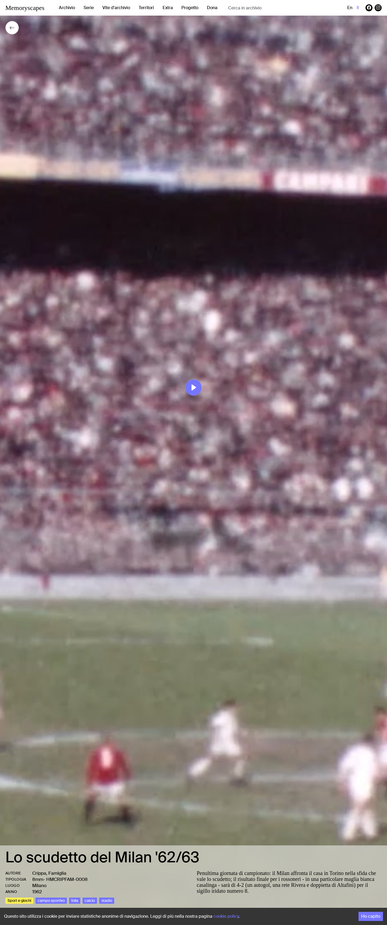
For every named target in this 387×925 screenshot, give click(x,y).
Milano (39, 885)
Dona (212, 7)
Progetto (189, 7)
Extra (168, 7)
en (349, 7)
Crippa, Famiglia (49, 873)
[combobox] (271, 8)
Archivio (67, 7)
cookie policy (226, 916)
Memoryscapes (24, 7)
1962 (37, 892)
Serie (89, 7)
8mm (37, 879)
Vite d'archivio (116, 7)
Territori (146, 7)
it (358, 7)
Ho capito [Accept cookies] (370, 916)
